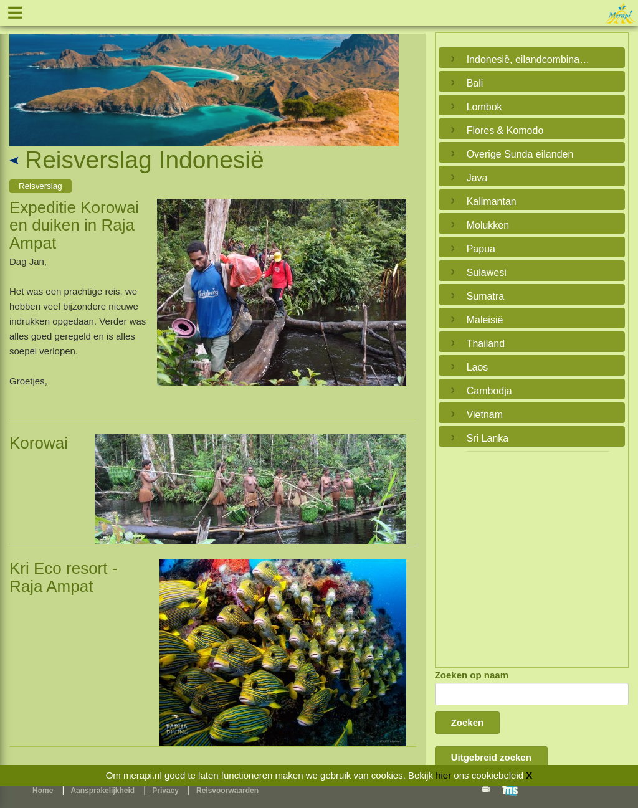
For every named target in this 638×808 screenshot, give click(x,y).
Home (42, 790)
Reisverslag (40, 186)
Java (477, 178)
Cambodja (489, 391)
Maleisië (485, 320)
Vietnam (485, 414)
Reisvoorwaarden (227, 790)
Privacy (165, 790)
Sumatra (485, 296)
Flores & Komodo (505, 130)
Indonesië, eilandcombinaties (529, 59)
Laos (477, 367)
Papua (481, 249)
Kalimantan (492, 201)
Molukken (488, 225)
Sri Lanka (488, 438)
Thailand (486, 343)
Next (386, 75)
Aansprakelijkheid (102, 790)
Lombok (484, 107)
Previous (21, 75)
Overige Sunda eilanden (520, 154)
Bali (475, 83)
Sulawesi (487, 272)
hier (443, 775)
